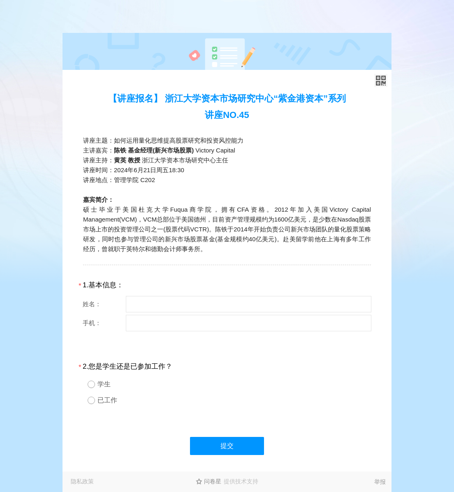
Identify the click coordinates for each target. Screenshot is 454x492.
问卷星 (212, 481)
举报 (380, 481)
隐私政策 (82, 481)
